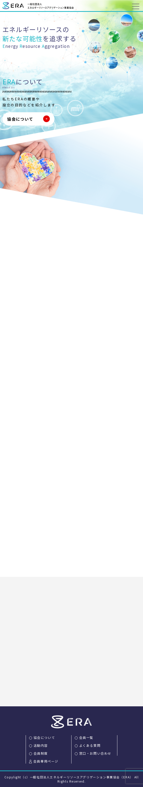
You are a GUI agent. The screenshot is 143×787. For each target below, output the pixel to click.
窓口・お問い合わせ (95, 753)
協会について (20, 119)
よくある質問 (90, 745)
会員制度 (41, 753)
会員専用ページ (45, 761)
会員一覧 (86, 737)
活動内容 (41, 745)
